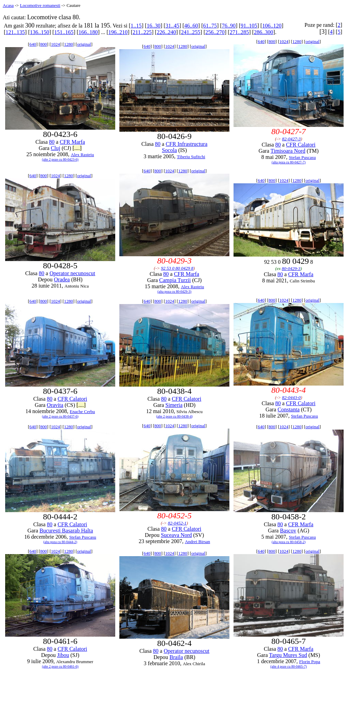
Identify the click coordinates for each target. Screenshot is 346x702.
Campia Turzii (175, 280)
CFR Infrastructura (186, 144)
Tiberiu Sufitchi (191, 156)
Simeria (174, 405)
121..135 (15, 32)
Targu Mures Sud (288, 655)
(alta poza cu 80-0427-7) (289, 162)
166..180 (88, 32)
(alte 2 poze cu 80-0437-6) (60, 416)
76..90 (229, 26)
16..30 (153, 26)
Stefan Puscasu (302, 157)
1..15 (136, 26)
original (84, 44)
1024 (55, 44)
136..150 (39, 32)
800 (43, 44)
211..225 (142, 32)
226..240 (166, 32)
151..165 (64, 32)
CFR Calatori (300, 145)
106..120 (271, 26)
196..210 (118, 32)
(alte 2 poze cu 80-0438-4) (174, 416)
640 (32, 44)
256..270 (215, 32)
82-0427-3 (291, 138)
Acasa (8, 5)
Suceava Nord (176, 535)
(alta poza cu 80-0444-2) (60, 542)
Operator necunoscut (72, 273)
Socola (169, 150)
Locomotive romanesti (40, 5)
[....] (77, 148)
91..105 (249, 26)
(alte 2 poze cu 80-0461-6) (60, 666)
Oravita (55, 405)
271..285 (239, 32)
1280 (68, 44)
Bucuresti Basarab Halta (66, 530)
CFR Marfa (72, 142)
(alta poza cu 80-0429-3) (175, 291)
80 (52, 142)
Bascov (288, 530)
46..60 (191, 26)
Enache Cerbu (82, 411)
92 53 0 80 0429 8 (177, 268)
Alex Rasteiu (82, 154)
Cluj (56, 148)
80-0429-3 (291, 268)
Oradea (62, 279)
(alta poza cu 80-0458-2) (289, 542)
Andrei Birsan (197, 541)
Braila (176, 657)
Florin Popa (309, 661)
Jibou (63, 655)
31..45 (172, 26)
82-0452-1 (177, 523)
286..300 (263, 32)
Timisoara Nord (287, 151)
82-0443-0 (291, 397)
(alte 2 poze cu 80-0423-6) (60, 159)
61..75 (210, 26)
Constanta (289, 409)
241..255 (190, 32)
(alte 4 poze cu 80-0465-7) (288, 666)
